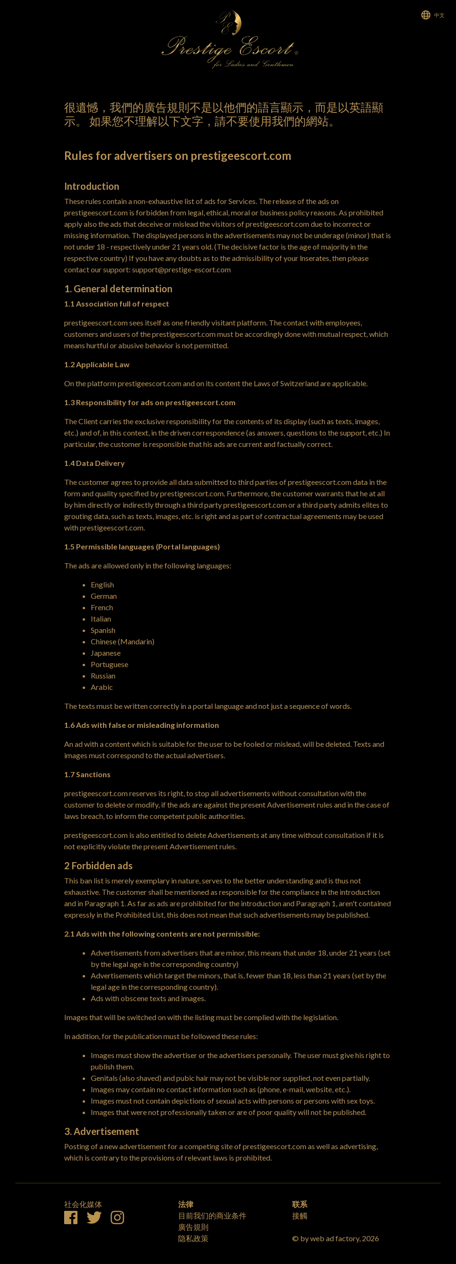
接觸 (299, 1215)
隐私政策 (193, 1238)
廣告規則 (193, 1226)
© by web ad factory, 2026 (335, 1238)
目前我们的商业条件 (212, 1215)
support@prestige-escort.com (181, 269)
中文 (439, 15)
